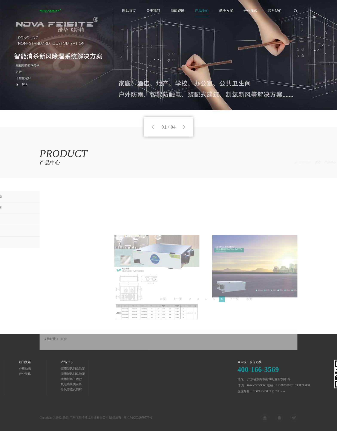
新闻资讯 (177, 10)
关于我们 (153, 10)
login (64, 343)
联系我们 (275, 10)
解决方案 (226, 10)
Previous (152, 127)
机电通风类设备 (45, 384)
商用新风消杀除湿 (47, 374)
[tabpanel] (168, 55)
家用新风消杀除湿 (47, 368)
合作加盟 (250, 10)
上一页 (177, 300)
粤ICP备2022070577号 (138, 419)
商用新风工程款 (45, 379)
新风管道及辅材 (45, 389)
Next (184, 127)
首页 (279, 162)
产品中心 (202, 10)
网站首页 (129, 10)
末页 (249, 300)
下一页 (234, 300)
